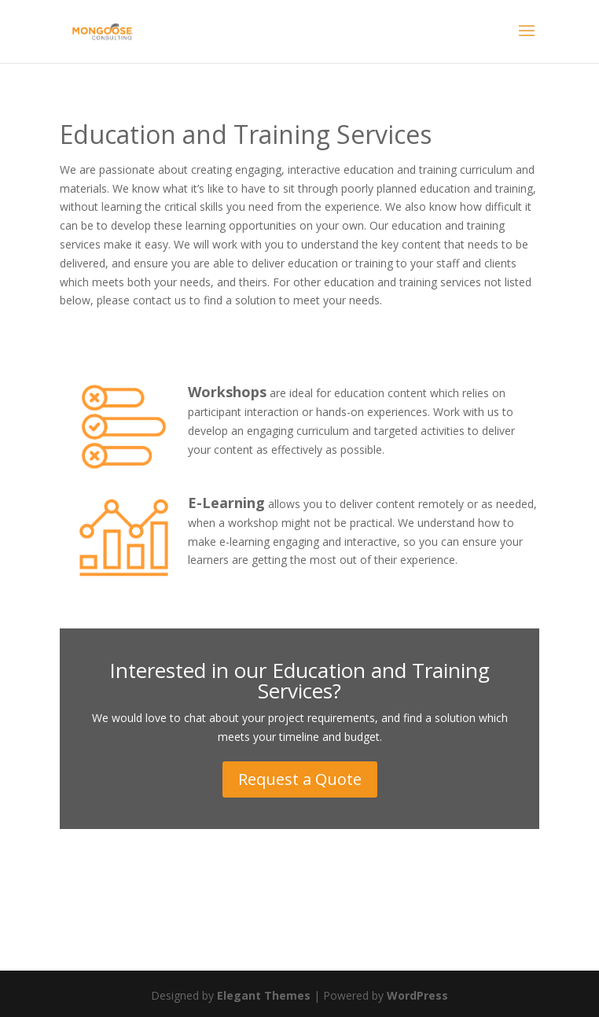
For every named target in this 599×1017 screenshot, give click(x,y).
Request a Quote (300, 779)
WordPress (417, 995)
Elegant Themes (264, 995)
